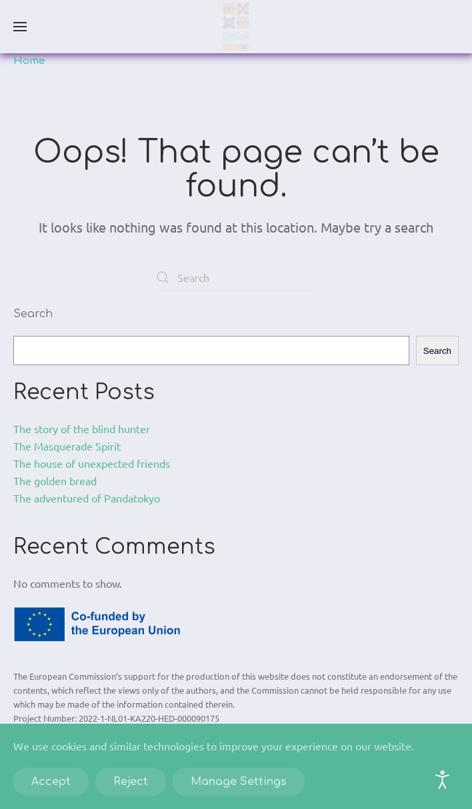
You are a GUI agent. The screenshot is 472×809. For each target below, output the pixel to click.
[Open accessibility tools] (443, 780)
